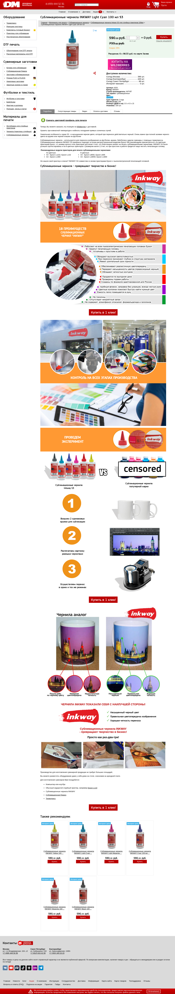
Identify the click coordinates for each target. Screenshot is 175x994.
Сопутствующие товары (67, 111)
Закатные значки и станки (17, 85)
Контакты (110, 12)
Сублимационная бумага (17, 71)
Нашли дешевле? (164, 41)
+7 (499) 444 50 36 (10, 953)
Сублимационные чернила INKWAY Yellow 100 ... (55, 852)
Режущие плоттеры (15, 27)
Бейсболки (11, 102)
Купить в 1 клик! (103, 312)
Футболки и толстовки (15, 99)
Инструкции (54, 981)
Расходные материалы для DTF (20, 54)
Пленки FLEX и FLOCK (16, 78)
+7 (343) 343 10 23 (56, 953)
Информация (93, 981)
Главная (62, 12)
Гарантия (48, 984)
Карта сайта (107, 981)
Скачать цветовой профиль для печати (66, 120)
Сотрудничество (68, 981)
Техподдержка (135, 981)
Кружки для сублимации (16, 68)
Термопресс (11, 23)
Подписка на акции (34, 984)
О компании (73, 12)
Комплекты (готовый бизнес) (18, 30)
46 (96, 31)
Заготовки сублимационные (18, 75)
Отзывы (117, 111)
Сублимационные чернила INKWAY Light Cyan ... (83, 852)
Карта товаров (120, 981)
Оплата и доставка (100, 111)
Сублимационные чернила (18, 135)
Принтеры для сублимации (18, 33)
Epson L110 (92, 788)
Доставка (86, 12)
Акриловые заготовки (15, 81)
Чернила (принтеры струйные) (19, 131)
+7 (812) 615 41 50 (38, 953)
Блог (24, 981)
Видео (84, 111)
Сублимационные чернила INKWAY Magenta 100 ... (55, 908)
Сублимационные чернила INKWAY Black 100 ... (83, 908)
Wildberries (81, 127)
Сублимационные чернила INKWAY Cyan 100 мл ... (140, 852)
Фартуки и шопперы (15, 105)
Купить (164, 37)
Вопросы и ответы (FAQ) (13, 984)
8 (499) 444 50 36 (55, 3)
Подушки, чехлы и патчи (17, 109)
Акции (95, 12)
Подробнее (47, 111)
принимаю (154, 991)
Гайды (57, 984)
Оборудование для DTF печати (19, 51)
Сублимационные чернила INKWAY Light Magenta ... (111, 852)
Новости (16, 981)
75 (100, 12)
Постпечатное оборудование (18, 37)
